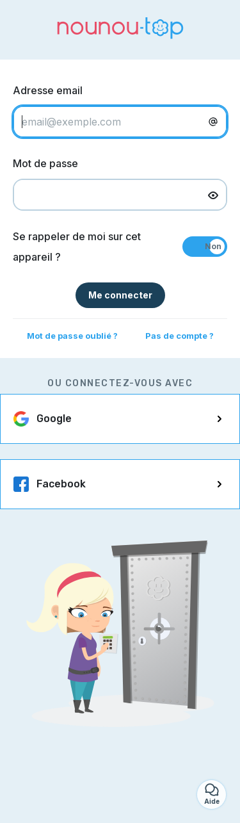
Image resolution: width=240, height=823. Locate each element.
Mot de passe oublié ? (72, 335)
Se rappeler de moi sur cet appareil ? (77, 246)
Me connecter (120, 294)
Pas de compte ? (179, 335)
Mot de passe (45, 163)
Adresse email (48, 90)
